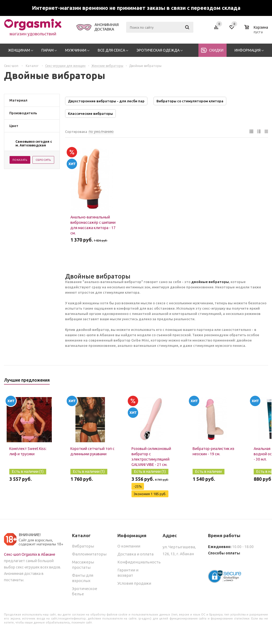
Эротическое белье (84, 591)
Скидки (216, 50)
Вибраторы (83, 546)
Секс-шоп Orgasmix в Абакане (29, 554)
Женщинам (19, 50)
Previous (255, 382)
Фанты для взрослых (82, 578)
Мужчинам (75, 50)
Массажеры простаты (83, 565)
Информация (248, 50)
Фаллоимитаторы (89, 554)
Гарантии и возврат (127, 573)
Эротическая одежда (158, 50)
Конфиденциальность (139, 562)
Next (264, 382)
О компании (128, 546)
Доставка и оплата (135, 554)
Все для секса (111, 50)
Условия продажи (134, 583)
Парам (47, 50)
